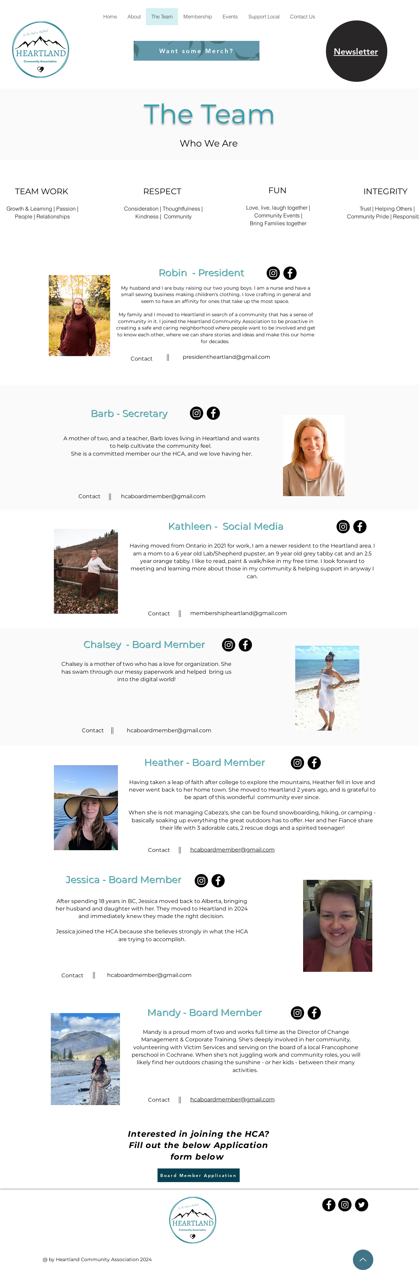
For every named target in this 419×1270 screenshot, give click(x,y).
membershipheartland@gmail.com (238, 613)
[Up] (363, 1260)
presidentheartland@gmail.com (226, 357)
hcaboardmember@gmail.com (163, 496)
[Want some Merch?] (196, 51)
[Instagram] (273, 273)
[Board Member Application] (199, 1175)
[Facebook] (290, 273)
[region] (356, 51)
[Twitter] (361, 1204)
